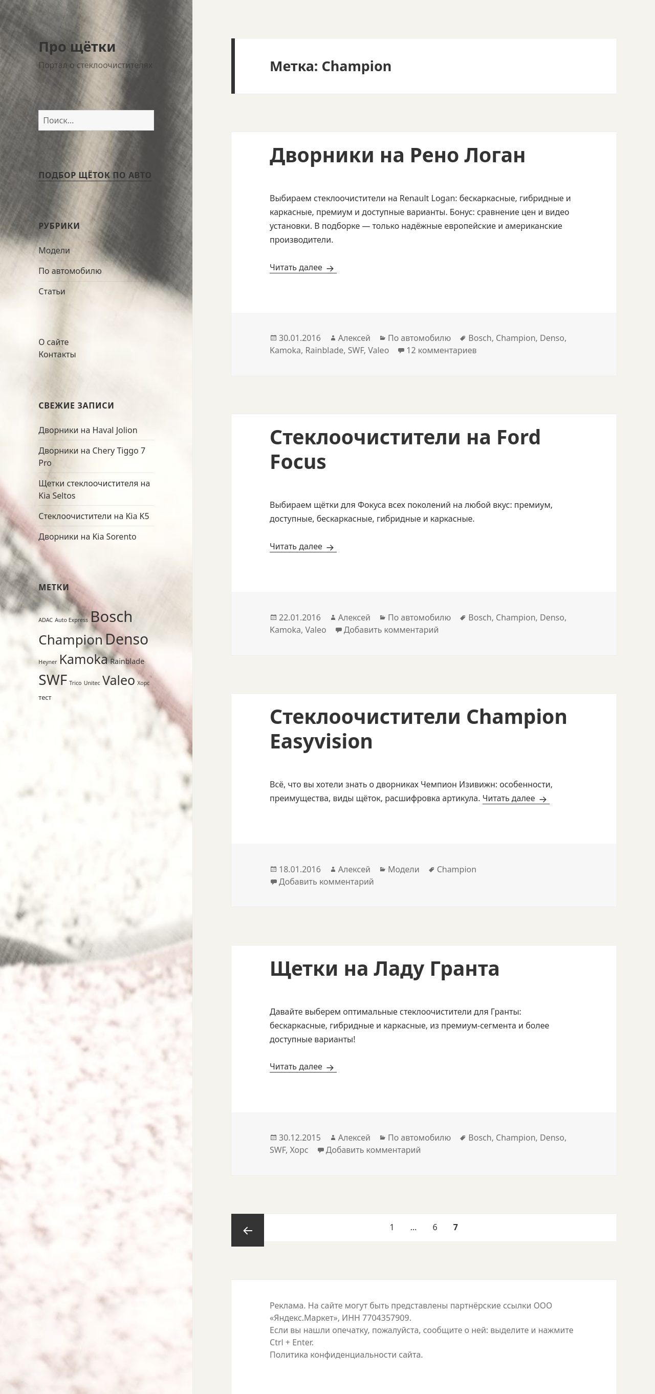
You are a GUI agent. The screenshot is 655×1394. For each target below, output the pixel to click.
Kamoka (285, 350)
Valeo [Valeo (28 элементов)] (118, 680)
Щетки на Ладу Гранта (385, 967)
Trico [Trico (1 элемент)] (75, 683)
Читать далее (303, 267)
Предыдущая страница (247, 1230)
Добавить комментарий (391, 629)
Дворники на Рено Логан (398, 154)
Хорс (299, 1149)
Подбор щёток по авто (94, 175)
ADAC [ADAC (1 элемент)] (45, 620)
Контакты (57, 354)
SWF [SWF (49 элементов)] (52, 679)
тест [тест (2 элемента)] (44, 697)
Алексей (354, 338)
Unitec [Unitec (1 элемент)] (92, 683)
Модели (54, 250)
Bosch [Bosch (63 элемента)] (111, 616)
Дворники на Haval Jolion (87, 430)
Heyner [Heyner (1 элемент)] (47, 662)
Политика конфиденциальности (333, 1354)
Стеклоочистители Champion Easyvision (418, 728)
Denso (552, 338)
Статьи (52, 291)
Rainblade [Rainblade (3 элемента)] (127, 661)
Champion (515, 338)
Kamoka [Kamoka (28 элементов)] (83, 659)
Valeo (378, 350)
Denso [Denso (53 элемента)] (126, 639)
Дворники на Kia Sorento (87, 536)
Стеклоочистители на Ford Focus (405, 449)
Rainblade (324, 350)
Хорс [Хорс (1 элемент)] (143, 683)
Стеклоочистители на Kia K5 (93, 516)
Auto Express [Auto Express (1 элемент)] (71, 620)
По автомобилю (69, 270)
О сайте (53, 342)
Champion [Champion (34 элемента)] (70, 639)
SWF (356, 350)
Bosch (479, 338)
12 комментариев (441, 350)
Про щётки (77, 46)
